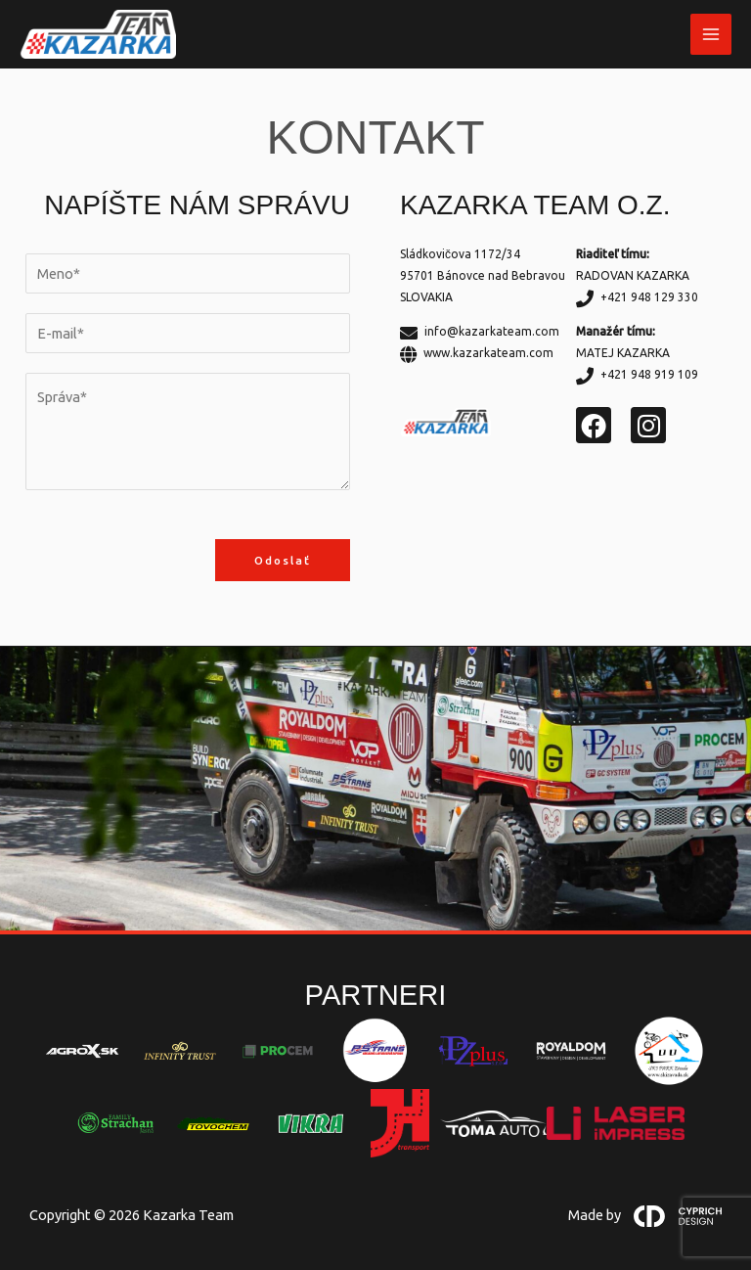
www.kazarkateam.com (476, 352)
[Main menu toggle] (710, 34)
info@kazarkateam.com (479, 331)
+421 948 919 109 (637, 374)
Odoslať (282, 560)
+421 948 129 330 (637, 297)
